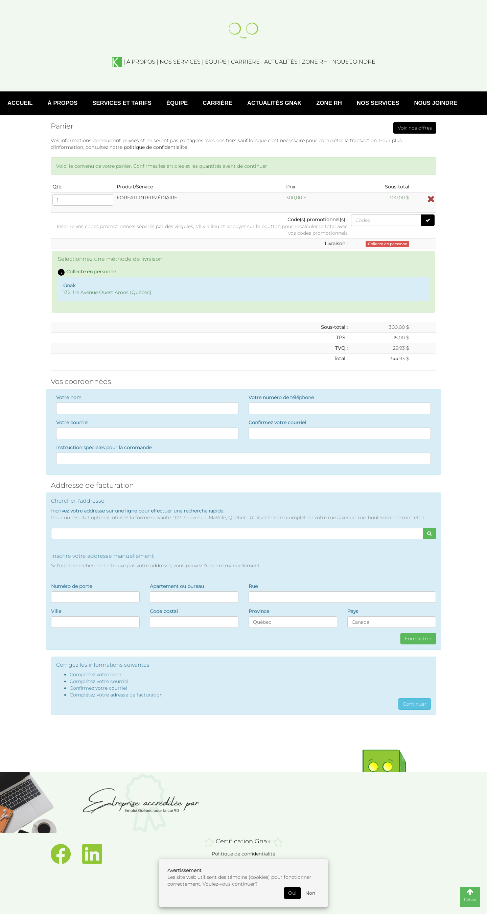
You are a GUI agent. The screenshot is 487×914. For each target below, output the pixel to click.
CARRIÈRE (245, 62)
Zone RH (329, 103)
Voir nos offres (415, 128)
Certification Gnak (243, 841)
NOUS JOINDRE (353, 62)
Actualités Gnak (274, 103)
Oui (292, 893)
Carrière (217, 103)
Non (310, 893)
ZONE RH (315, 62)
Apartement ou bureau (177, 586)
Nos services (378, 103)
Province (259, 611)
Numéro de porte (71, 586)
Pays (352, 611)
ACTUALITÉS (281, 62)
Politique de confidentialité (243, 854)
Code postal (164, 611)
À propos (63, 103)
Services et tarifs (122, 103)
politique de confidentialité (155, 147)
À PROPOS (140, 62)
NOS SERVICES (180, 62)
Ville (56, 611)
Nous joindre (435, 103)
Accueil (20, 103)
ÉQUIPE (216, 62)
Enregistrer (418, 639)
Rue (253, 586)
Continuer (414, 704)
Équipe (177, 103)
